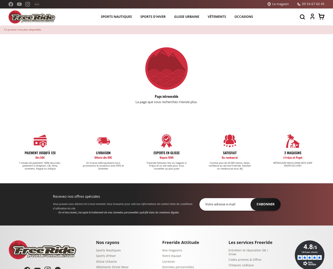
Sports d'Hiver (106, 256)
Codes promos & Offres (245, 260)
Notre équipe (171, 256)
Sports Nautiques (108, 250)
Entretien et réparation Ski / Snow (248, 252)
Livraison (168, 261)
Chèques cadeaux (241, 265)
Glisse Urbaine (106, 261)
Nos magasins (172, 250)
